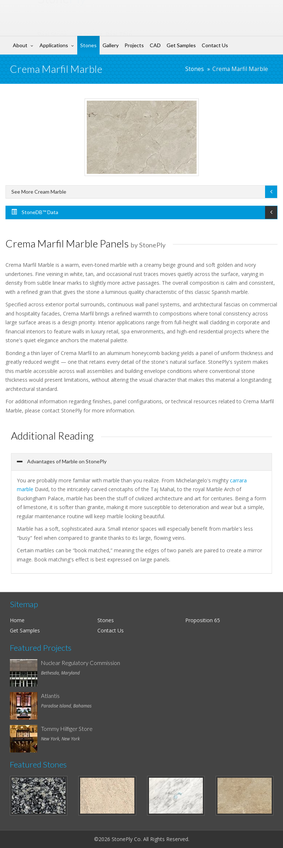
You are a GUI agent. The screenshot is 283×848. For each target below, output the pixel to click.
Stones (88, 45)
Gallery (111, 45)
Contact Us (215, 45)
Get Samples (181, 45)
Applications (54, 45)
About (20, 45)
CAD (155, 45)
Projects (134, 45)
